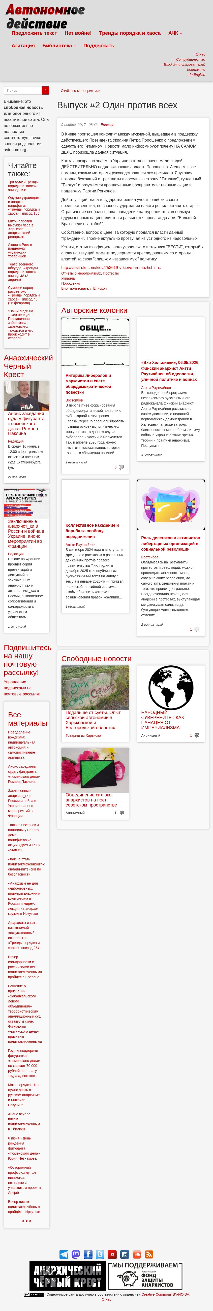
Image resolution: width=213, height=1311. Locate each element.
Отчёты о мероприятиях (80, 91)
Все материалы (27, 719)
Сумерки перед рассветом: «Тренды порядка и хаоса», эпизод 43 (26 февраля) (24, 295)
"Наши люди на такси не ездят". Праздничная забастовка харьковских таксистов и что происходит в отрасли (21, 324)
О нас (106, 1299)
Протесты (111, 273)
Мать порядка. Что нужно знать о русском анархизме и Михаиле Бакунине (24, 1095)
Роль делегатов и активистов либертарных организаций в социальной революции (170, 543)
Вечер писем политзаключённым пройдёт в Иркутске (24, 1207)
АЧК (175, 33)
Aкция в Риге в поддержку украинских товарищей (20, 250)
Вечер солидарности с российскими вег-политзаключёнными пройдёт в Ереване (25, 967)
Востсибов (74, 400)
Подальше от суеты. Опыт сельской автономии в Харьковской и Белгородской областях (93, 720)
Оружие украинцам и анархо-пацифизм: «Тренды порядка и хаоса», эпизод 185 (24, 205)
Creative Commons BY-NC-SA (165, 1294)
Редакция (16, 441)
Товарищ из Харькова (83, 735)
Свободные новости (96, 658)
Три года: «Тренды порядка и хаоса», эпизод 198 (23, 186)
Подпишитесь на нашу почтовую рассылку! (28, 660)
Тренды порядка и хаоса (130, 33)
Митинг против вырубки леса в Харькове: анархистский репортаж (20, 229)
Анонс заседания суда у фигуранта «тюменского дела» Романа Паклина (26, 423)
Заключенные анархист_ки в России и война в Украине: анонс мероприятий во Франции (26, 534)
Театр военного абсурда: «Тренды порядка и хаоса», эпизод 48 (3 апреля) (23, 272)
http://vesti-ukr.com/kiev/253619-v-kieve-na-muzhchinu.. (111, 267)
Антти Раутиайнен (156, 388)
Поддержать (98, 45)
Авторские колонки (94, 310)
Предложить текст (34, 33)
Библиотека (59, 45)
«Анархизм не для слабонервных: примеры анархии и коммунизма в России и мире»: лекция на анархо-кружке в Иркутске (24, 898)
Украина (68, 278)
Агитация (23, 45)
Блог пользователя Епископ (84, 288)
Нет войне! (78, 33)
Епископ (107, 125)
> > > (26, 1221)
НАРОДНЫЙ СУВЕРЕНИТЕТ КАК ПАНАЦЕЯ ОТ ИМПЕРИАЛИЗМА (162, 720)
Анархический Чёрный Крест (28, 366)
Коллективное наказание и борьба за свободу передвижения (92, 531)
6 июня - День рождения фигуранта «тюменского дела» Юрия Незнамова (24, 1148)
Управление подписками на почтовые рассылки (22, 688)
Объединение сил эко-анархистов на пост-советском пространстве (91, 800)
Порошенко (70, 283)
